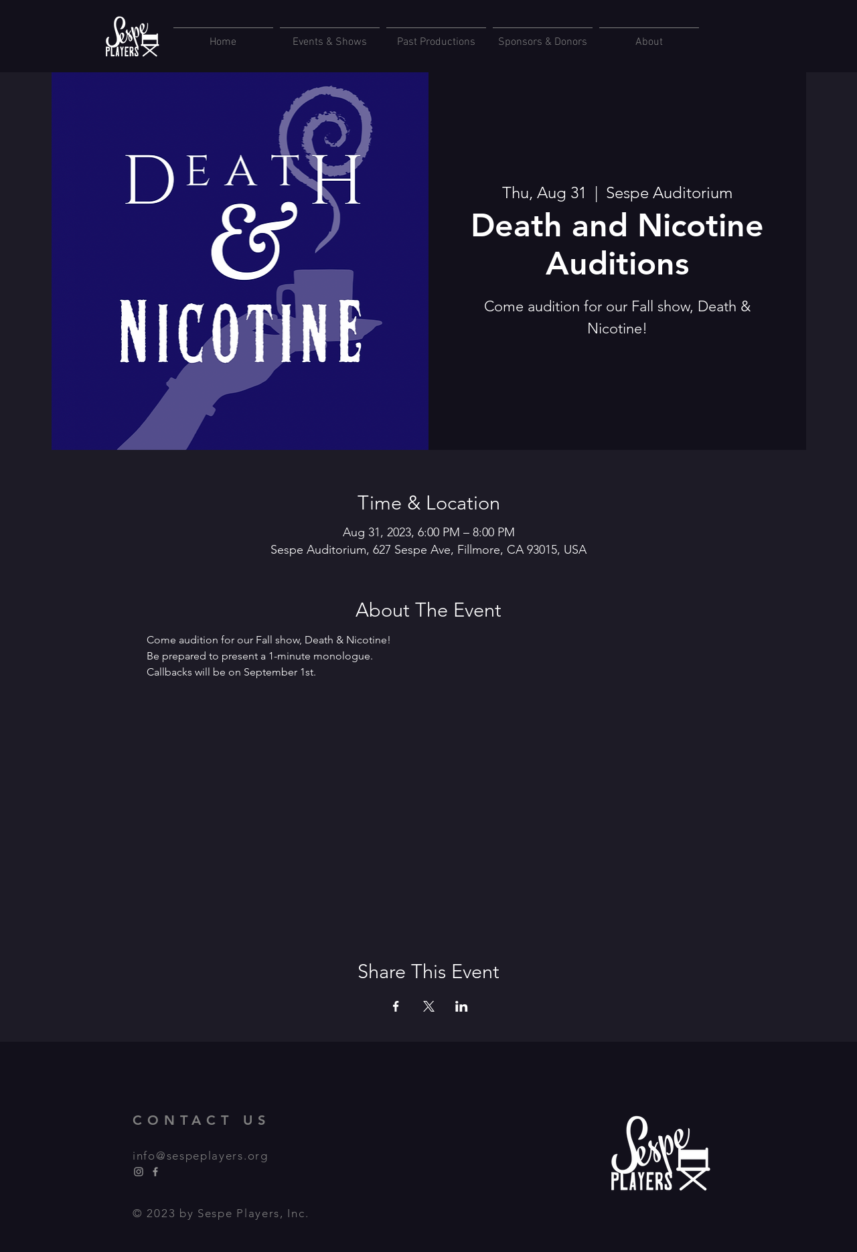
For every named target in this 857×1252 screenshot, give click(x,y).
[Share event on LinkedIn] (461, 1006)
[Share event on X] (428, 1006)
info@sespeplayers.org (200, 1155)
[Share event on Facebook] (396, 1006)
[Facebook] (155, 1172)
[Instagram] (139, 1172)
